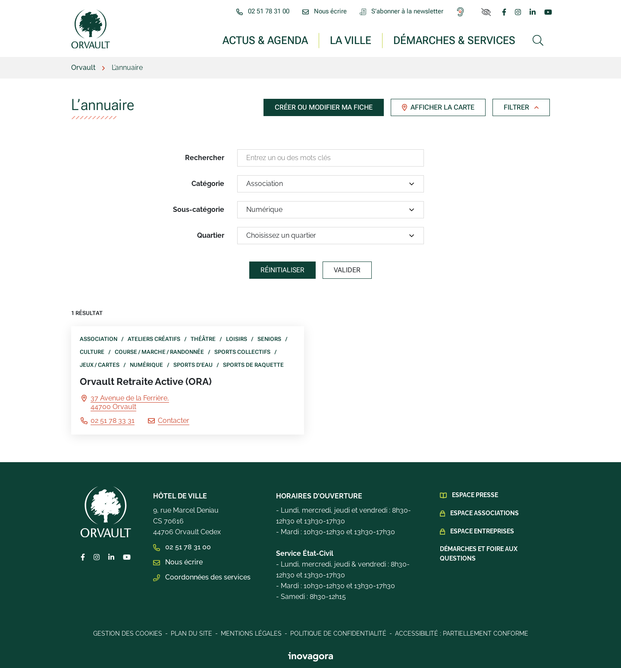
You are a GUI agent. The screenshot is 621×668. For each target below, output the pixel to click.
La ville (350, 40)
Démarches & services (454, 40)
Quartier (210, 235)
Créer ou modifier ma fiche (324, 107)
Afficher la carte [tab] (438, 107)
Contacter (173, 420)
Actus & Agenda (265, 40)
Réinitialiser (282, 270)
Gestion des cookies (127, 633)
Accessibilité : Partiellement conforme (461, 633)
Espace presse (475, 495)
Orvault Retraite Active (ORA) (146, 381)
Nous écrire (178, 562)
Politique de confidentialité (338, 633)
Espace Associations (484, 513)
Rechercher (204, 158)
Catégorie (207, 184)
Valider (347, 270)
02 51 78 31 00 (182, 547)
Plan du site (191, 633)
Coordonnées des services (202, 577)
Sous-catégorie (198, 209)
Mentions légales (251, 633)
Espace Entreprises (482, 531)
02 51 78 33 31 (113, 420)
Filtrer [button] (521, 107)
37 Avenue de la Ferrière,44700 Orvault (130, 402)
